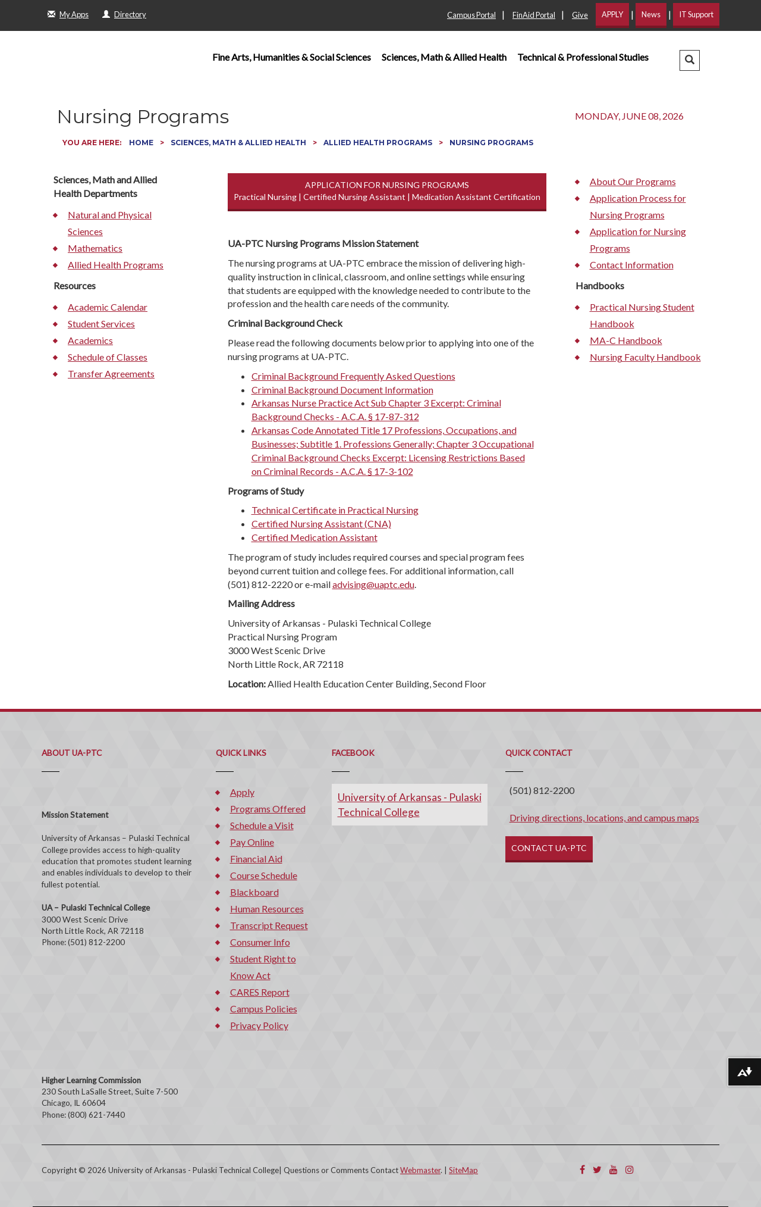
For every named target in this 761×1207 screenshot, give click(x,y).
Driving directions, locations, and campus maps (604, 817)
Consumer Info (260, 942)
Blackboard (254, 892)
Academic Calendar (107, 306)
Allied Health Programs (378, 142)
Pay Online (252, 842)
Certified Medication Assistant (314, 537)
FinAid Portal (533, 15)
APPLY (612, 14)
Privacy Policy (259, 1025)
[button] (690, 60)
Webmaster (420, 1170)
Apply (242, 792)
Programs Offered (268, 808)
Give (580, 15)
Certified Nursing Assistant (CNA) (321, 523)
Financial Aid (256, 858)
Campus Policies (263, 1008)
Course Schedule (263, 875)
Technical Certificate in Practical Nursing (335, 509)
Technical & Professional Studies (583, 56)
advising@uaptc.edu (373, 584)
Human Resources (267, 908)
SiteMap (463, 1170)
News (651, 14)
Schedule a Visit (262, 825)
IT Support (696, 14)
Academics (90, 340)
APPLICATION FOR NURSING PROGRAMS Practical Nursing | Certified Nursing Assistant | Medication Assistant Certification (387, 191)
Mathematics (95, 248)
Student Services (101, 323)
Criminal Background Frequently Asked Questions (353, 376)
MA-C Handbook (626, 340)
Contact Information (632, 264)
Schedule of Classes (107, 356)
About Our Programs (633, 181)
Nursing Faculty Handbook (645, 356)
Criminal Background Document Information (342, 389)
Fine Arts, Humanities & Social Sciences (291, 56)
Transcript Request (269, 925)
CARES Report (260, 992)
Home (142, 142)
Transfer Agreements (111, 373)
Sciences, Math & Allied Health (444, 56)
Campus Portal (471, 15)
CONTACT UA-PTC (549, 848)
